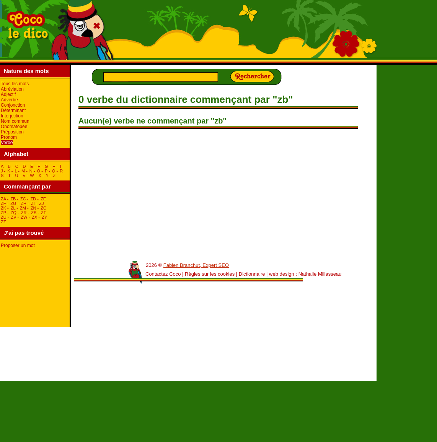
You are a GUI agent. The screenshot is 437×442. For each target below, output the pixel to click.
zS (33, 212)
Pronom (9, 137)
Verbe (7, 142)
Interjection (12, 116)
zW (24, 217)
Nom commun (15, 121)
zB (13, 199)
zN (33, 208)
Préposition (12, 132)
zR (24, 212)
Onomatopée (14, 126)
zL (13, 208)
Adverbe (9, 99)
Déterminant (13, 110)
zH (23, 203)
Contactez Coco (163, 274)
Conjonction (13, 105)
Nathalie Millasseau (320, 274)
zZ (3, 221)
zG (13, 203)
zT (43, 212)
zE (43, 199)
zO (43, 208)
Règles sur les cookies (210, 274)
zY (44, 217)
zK (3, 208)
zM (23, 208)
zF (3, 203)
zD (33, 199)
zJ (41, 203)
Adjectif (8, 94)
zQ (13, 212)
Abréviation (12, 89)
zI (33, 203)
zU (4, 217)
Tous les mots (15, 83)
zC (23, 199)
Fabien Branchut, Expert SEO (196, 265)
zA (3, 199)
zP (3, 212)
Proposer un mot (18, 245)
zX (34, 217)
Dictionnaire (252, 274)
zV (13, 217)
